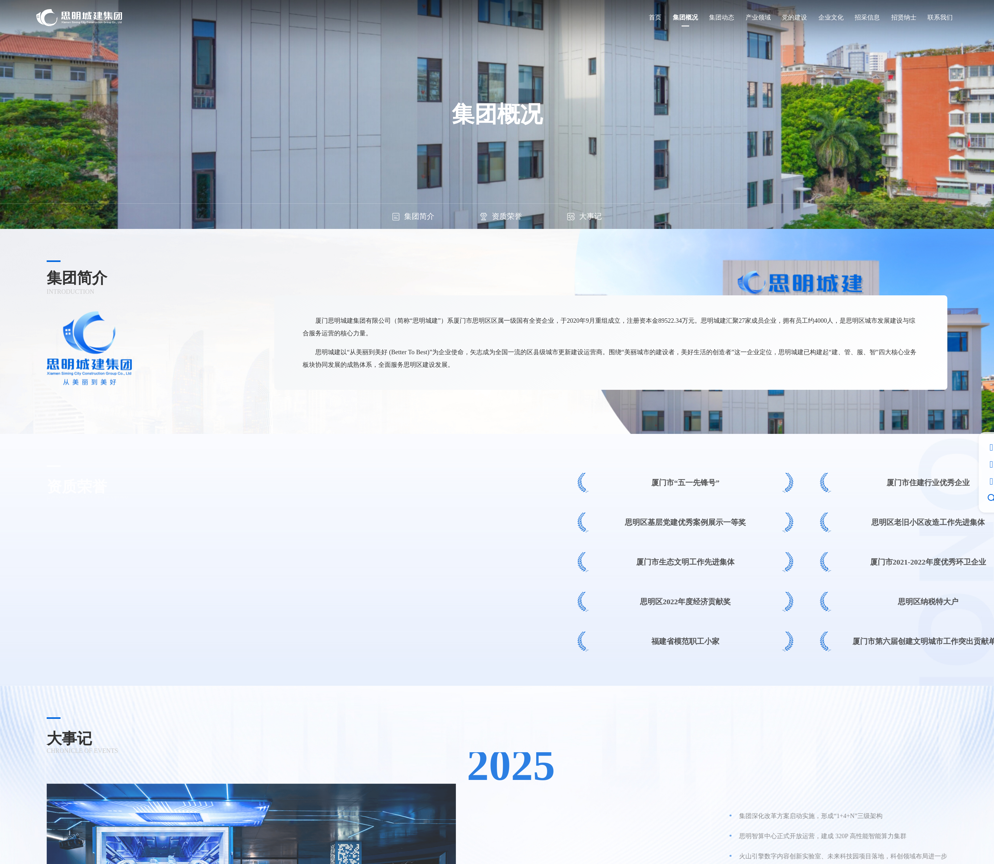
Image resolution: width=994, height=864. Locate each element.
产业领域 (758, 17)
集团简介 (413, 216)
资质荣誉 (501, 216)
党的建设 (794, 17)
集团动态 (721, 17)
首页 (655, 17)
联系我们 (940, 17)
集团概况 (685, 17)
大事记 (584, 216)
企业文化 (831, 17)
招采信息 (867, 17)
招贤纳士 (903, 17)
